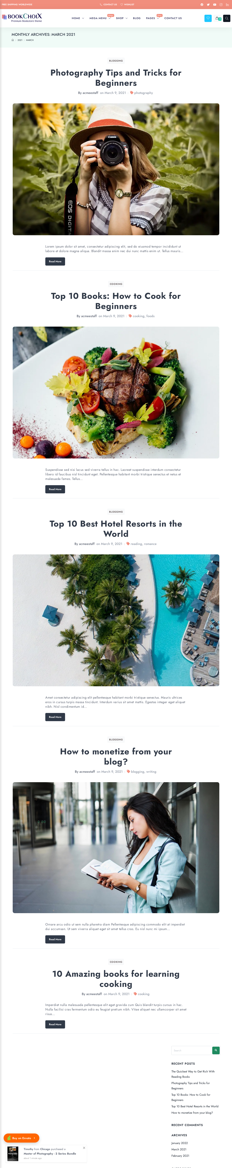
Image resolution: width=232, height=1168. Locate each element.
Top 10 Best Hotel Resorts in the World (116, 528)
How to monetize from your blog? (116, 756)
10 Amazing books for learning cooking (116, 978)
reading (136, 543)
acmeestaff (90, 92)
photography (143, 92)
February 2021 (180, 1156)
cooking (138, 316)
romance (150, 543)
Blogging (116, 60)
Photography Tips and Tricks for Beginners (116, 77)
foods (150, 316)
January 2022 (179, 1143)
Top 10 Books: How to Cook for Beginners (116, 301)
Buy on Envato (21, 1138)
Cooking (116, 284)
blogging (137, 771)
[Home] (13, 40)
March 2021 (178, 1149)
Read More (55, 261)
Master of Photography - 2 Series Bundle (50, 1153)
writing (151, 771)
